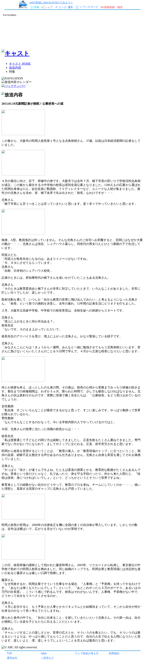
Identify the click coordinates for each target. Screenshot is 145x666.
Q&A (44, 653)
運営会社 (12, 658)
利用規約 (114, 653)
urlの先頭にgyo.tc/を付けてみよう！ (51, 2)
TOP (9, 653)
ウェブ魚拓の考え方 (87, 653)
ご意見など (47, 658)
